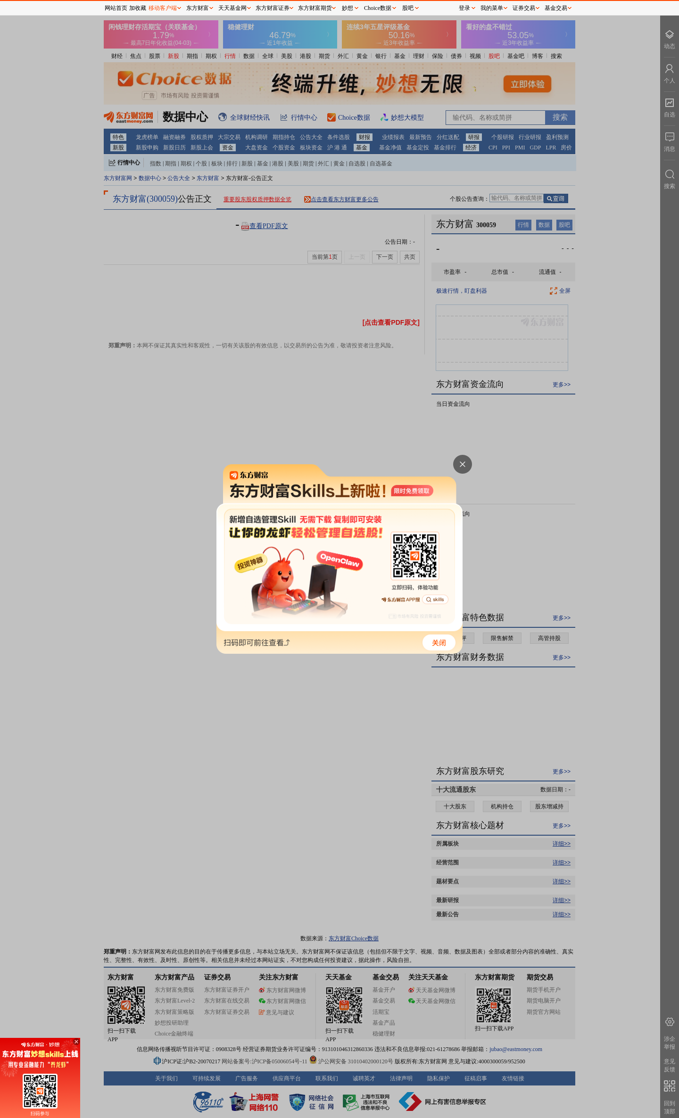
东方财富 (197, 8)
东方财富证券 (273, 8)
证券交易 (524, 8)
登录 (464, 8)
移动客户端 (163, 8)
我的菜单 (491, 8)
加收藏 (137, 8)
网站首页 (116, 8)
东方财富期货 (315, 8)
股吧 (408, 8)
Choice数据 (377, 8)
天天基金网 (232, 8)
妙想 (347, 8)
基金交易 (556, 8)
